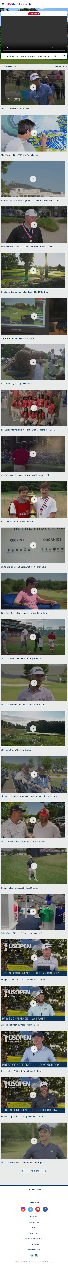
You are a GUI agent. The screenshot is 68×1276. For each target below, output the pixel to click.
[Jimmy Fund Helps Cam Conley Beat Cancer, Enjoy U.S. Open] (34, 774)
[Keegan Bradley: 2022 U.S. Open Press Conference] (34, 957)
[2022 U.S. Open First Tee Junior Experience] (33, 637)
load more (33, 1171)
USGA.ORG (34, 1216)
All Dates (59, 67)
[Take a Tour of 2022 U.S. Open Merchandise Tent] (33, 912)
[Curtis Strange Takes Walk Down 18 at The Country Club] (33, 454)
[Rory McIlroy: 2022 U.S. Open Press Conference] (34, 1049)
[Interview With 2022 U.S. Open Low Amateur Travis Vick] (34, 225)
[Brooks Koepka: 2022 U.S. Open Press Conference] (33, 1095)
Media (34, 1227)
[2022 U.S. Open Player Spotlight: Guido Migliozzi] (34, 1141)
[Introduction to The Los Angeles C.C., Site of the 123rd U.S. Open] (33, 179)
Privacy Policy (34, 1233)
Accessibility (34, 1250)
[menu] (3, 4)
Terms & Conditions (34, 1238)
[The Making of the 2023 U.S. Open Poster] (34, 133)
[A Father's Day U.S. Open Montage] (33, 362)
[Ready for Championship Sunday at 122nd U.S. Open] (33, 270)
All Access (7, 67)
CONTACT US (34, 1222)
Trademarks (34, 1244)
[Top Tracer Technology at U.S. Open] (34, 316)
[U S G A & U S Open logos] (19, 4)
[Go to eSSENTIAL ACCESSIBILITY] (34, 1255)
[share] (64, 55)
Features (33, 13)
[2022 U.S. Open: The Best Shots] (33, 87)
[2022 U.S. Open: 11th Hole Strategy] (33, 728)
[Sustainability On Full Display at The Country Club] (33, 545)
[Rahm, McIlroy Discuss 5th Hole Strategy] (34, 866)
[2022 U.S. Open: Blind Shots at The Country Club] (34, 683)
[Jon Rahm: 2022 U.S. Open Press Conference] (33, 1003)
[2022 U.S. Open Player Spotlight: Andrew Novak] (33, 820)
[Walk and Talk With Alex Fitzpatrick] (34, 499)
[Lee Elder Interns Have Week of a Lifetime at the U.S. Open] (34, 408)
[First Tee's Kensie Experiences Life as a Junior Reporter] (34, 591)
